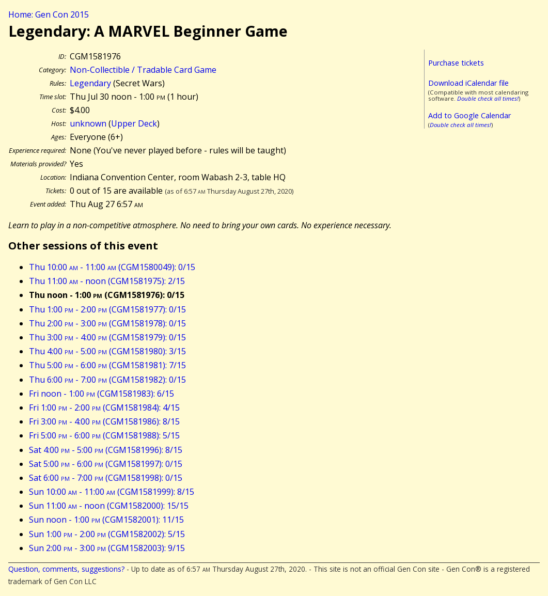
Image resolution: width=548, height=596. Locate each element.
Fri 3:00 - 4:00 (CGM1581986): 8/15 (104, 421)
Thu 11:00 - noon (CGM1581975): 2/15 (107, 281)
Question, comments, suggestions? (66, 569)
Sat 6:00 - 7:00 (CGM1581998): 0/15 (105, 477)
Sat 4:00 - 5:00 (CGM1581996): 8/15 (105, 450)
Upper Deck (134, 123)
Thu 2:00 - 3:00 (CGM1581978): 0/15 (107, 323)
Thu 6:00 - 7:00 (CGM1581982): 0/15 (107, 379)
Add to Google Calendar (469, 115)
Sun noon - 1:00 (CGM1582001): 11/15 (106, 519)
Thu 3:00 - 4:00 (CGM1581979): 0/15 (107, 337)
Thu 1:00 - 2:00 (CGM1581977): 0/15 (107, 309)
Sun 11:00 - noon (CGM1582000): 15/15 (109, 505)
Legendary (90, 83)
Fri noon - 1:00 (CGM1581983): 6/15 (101, 393)
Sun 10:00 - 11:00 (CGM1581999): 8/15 (111, 491)
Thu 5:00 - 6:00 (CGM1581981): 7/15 (107, 365)
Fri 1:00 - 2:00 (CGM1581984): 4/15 (104, 407)
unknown (88, 123)
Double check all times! (488, 98)
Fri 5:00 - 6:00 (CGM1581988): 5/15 (104, 435)
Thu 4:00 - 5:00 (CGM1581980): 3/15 (107, 351)
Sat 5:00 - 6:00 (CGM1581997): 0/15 (105, 463)
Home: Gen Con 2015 (48, 14)
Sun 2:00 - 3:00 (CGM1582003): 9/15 (107, 548)
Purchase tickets (456, 63)
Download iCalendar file (468, 83)
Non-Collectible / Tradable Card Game (143, 69)
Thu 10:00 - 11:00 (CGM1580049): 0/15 (112, 267)
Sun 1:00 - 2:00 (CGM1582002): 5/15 (107, 534)
